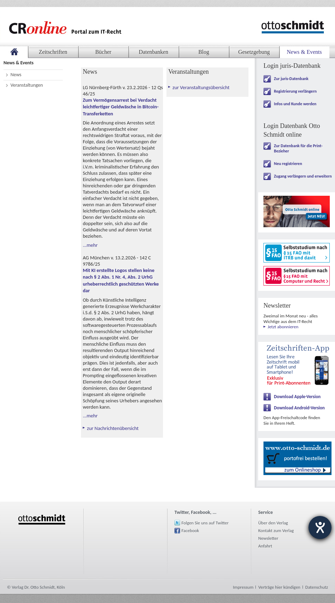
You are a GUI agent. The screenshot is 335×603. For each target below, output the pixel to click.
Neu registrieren (288, 163)
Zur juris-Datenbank (291, 78)
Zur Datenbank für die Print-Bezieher (298, 148)
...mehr (90, 245)
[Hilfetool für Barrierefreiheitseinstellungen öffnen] (320, 527)
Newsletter (268, 538)
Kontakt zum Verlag (276, 530)
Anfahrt (265, 545)
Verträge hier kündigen (279, 587)
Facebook (190, 530)
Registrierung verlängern (295, 91)
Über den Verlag (273, 522)
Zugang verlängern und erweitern (303, 176)
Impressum (243, 587)
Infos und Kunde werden (295, 103)
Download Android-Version (299, 407)
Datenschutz (316, 587)
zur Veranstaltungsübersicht (200, 87)
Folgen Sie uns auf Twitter (205, 522)
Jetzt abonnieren (283, 326)
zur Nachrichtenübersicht (113, 428)
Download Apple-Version (297, 396)
